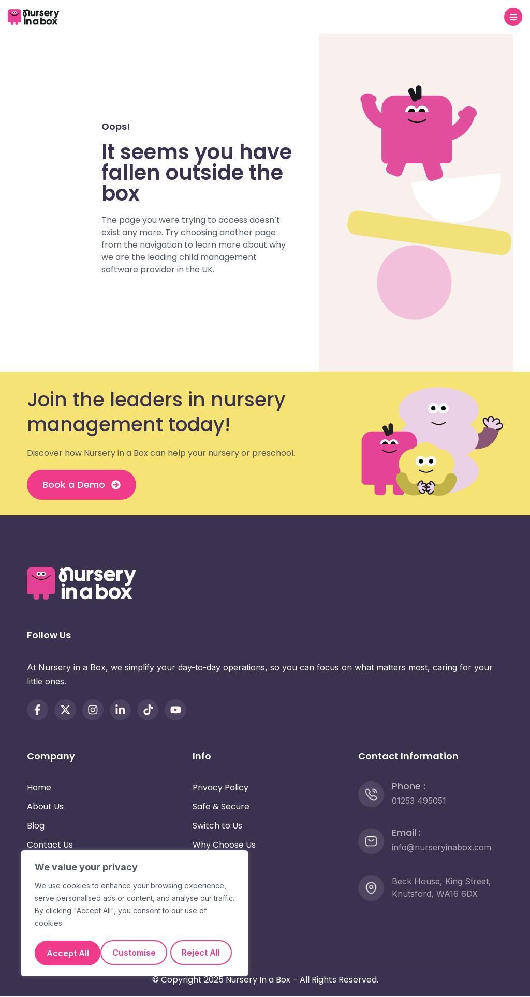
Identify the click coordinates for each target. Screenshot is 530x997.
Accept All (134, 953)
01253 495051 (419, 800)
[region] (134, 902)
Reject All (184, 928)
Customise (84, 928)
